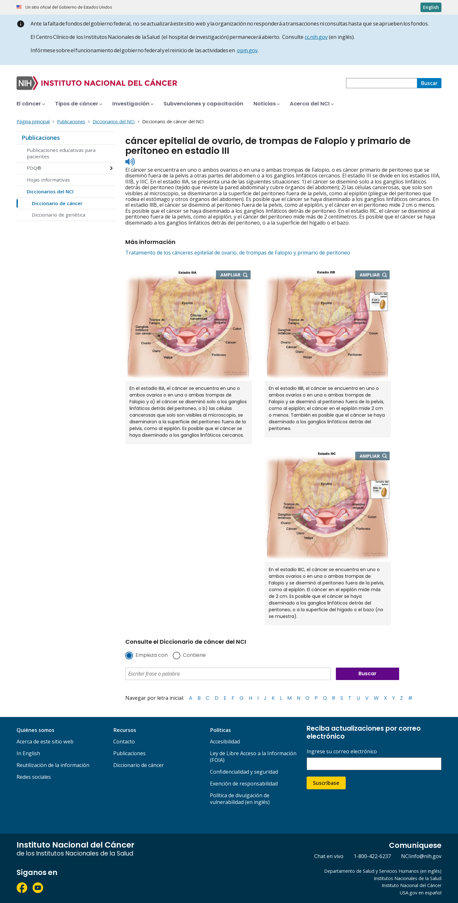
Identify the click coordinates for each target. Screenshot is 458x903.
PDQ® (34, 168)
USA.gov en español (420, 893)
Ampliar (235, 275)
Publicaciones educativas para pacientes (61, 153)
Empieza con (151, 655)
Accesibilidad (225, 741)
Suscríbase (326, 782)
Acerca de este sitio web (45, 741)
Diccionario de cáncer (57, 203)
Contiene (194, 655)
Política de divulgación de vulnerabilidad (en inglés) (240, 799)
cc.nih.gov (316, 36)
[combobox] (381, 83)
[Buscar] (429, 83)
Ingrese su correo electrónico (342, 751)
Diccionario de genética (58, 214)
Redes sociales (34, 776)
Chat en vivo (329, 856)
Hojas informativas (48, 179)
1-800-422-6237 (372, 856)
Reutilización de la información (53, 765)
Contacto (124, 741)
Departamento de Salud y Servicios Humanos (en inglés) (382, 871)
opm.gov (247, 50)
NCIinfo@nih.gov (421, 856)
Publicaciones (41, 137)
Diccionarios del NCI (50, 191)
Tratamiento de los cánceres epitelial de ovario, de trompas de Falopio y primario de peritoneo (237, 252)
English (431, 7)
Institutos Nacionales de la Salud (407, 878)
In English (28, 753)
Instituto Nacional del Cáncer (411, 885)
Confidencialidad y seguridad (244, 771)
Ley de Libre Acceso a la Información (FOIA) (253, 756)
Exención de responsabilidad (244, 783)
